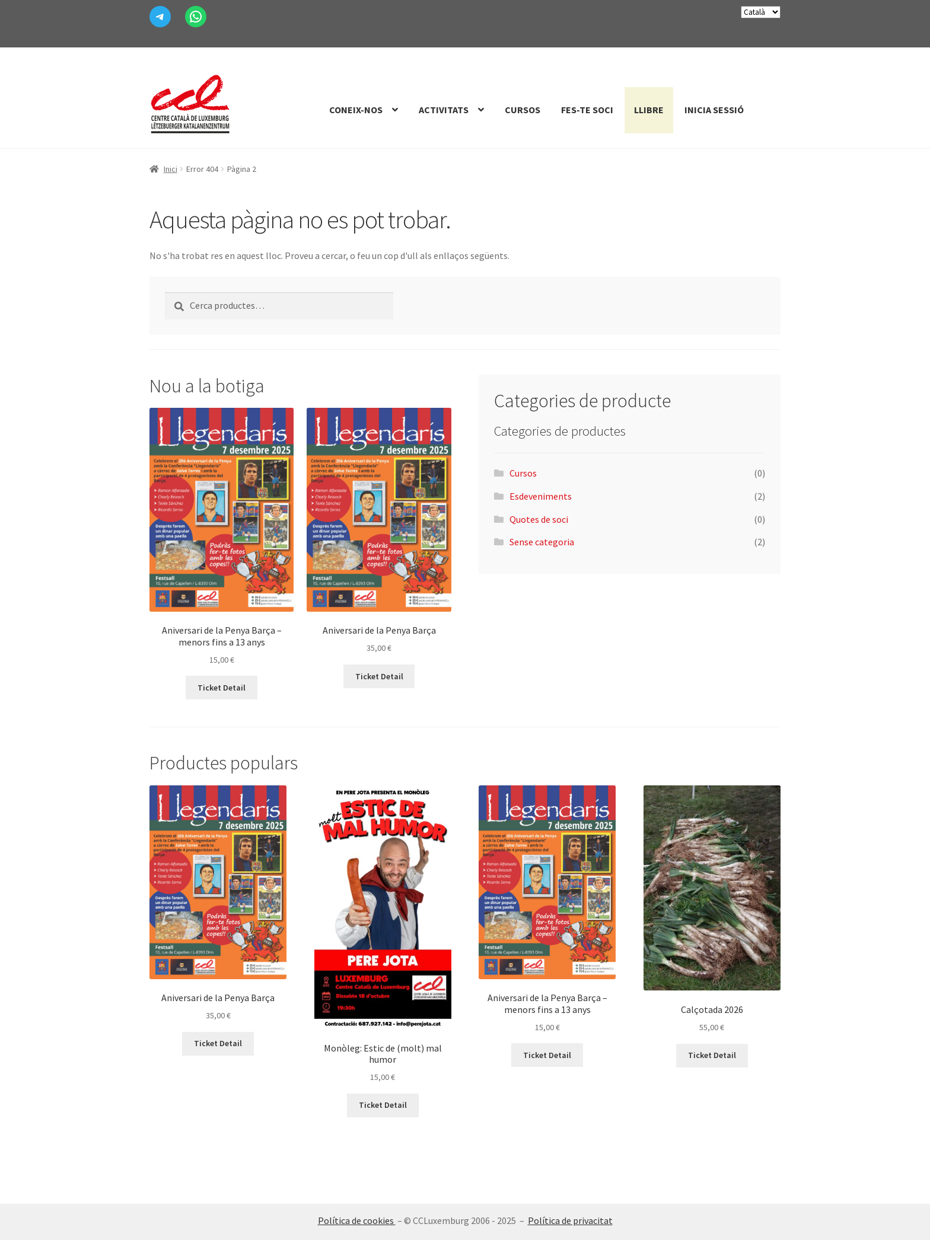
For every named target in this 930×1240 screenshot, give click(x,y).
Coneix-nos (356, 110)
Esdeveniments (540, 496)
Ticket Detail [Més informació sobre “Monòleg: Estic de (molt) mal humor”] (383, 1105)
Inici (170, 169)
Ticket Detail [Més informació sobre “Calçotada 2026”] (712, 1055)
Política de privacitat (570, 1220)
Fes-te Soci (587, 110)
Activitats (444, 110)
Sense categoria (541, 542)
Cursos (522, 110)
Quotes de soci (538, 519)
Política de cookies (357, 1220)
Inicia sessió (714, 110)
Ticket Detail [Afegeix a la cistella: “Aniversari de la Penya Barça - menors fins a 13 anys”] (222, 687)
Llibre (649, 110)
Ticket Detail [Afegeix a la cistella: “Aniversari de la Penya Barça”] (379, 676)
